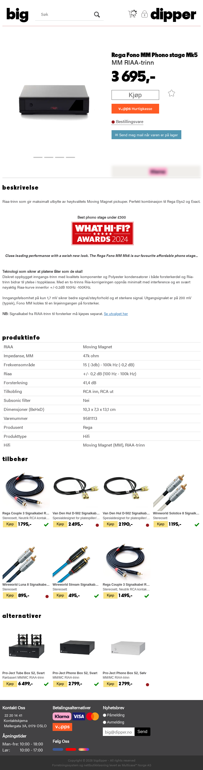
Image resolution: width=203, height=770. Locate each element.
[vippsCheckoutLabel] (135, 109)
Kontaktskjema (15, 720)
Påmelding (115, 715)
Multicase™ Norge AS (136, 765)
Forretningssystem (65, 765)
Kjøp (135, 94)
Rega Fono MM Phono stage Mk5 (155, 55)
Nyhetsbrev (113, 708)
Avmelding (115, 722)
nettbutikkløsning (96, 765)
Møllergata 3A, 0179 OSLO (25, 725)
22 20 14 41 (13, 715)
